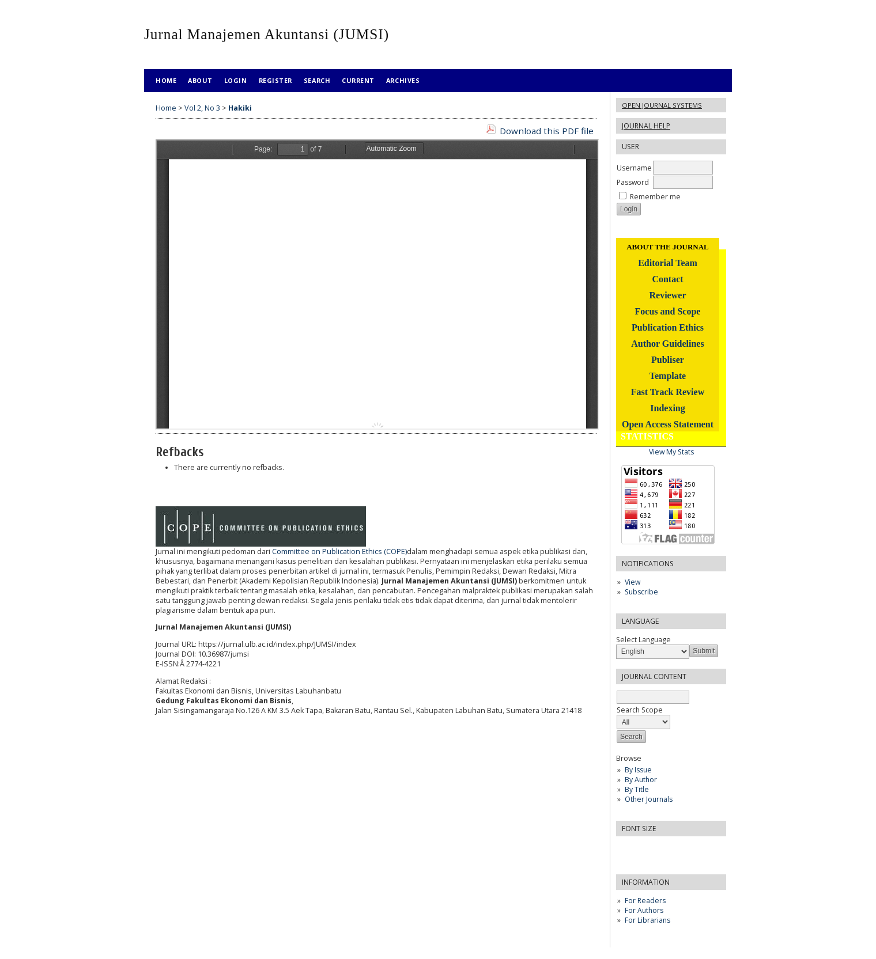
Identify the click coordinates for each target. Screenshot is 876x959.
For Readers (645, 900)
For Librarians (647, 920)
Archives (403, 80)
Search (317, 80)
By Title (637, 789)
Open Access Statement (667, 424)
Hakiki (240, 108)
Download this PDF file (547, 131)
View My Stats (671, 452)
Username (634, 168)
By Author (641, 779)
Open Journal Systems (662, 105)
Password (633, 182)
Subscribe (641, 592)
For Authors (644, 910)
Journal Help (646, 126)
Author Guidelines (667, 343)
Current (358, 80)
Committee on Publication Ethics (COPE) (339, 551)
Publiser (667, 360)
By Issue (638, 770)
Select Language (643, 640)
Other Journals (649, 799)
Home (166, 80)
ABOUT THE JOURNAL (667, 246)
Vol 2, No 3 (202, 108)
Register (275, 80)
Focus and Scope (668, 311)
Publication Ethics (668, 327)
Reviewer (668, 295)
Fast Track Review (667, 392)
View (632, 582)
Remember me (655, 197)
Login (235, 80)
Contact (667, 279)
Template (668, 376)
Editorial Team (667, 263)
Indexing (667, 408)
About (200, 80)
